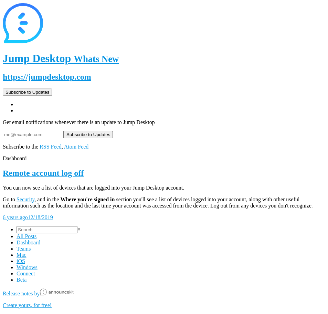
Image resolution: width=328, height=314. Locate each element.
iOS (21, 261)
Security (25, 199)
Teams (24, 249)
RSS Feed (51, 147)
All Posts (26, 236)
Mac (21, 255)
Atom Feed (76, 147)
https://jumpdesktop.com (47, 76)
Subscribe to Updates (27, 92)
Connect (26, 273)
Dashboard (28, 242)
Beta (22, 280)
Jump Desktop (61, 58)
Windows (27, 267)
